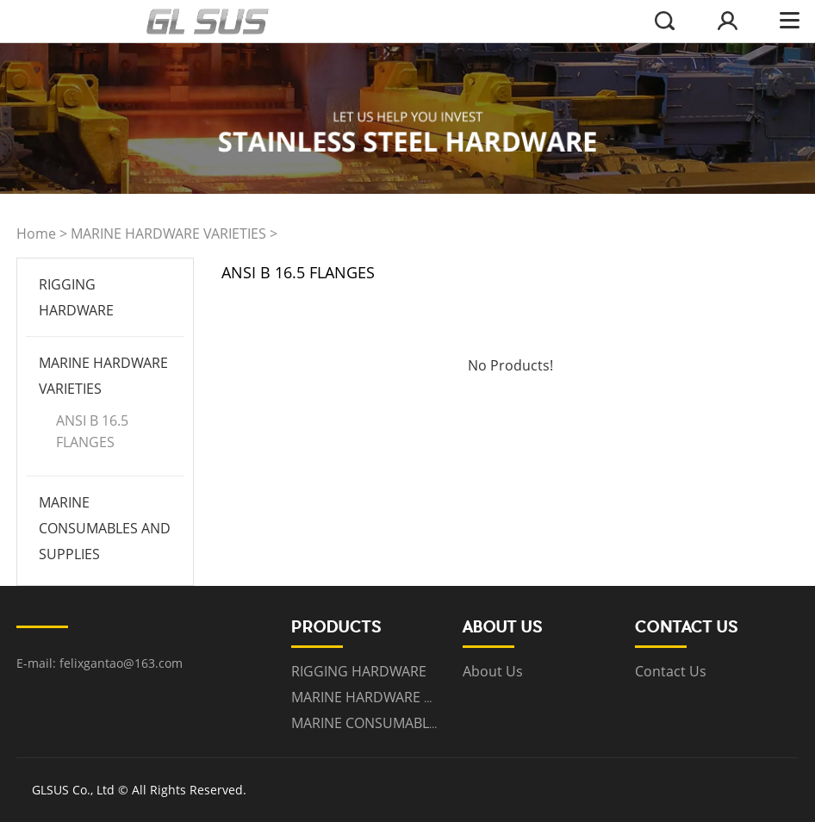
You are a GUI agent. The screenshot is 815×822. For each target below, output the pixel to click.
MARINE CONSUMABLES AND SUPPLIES (105, 528)
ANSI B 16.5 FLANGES (92, 431)
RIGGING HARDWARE (358, 671)
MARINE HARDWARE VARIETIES (168, 233)
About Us (493, 671)
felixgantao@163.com (121, 663)
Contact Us (670, 671)
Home (36, 233)
